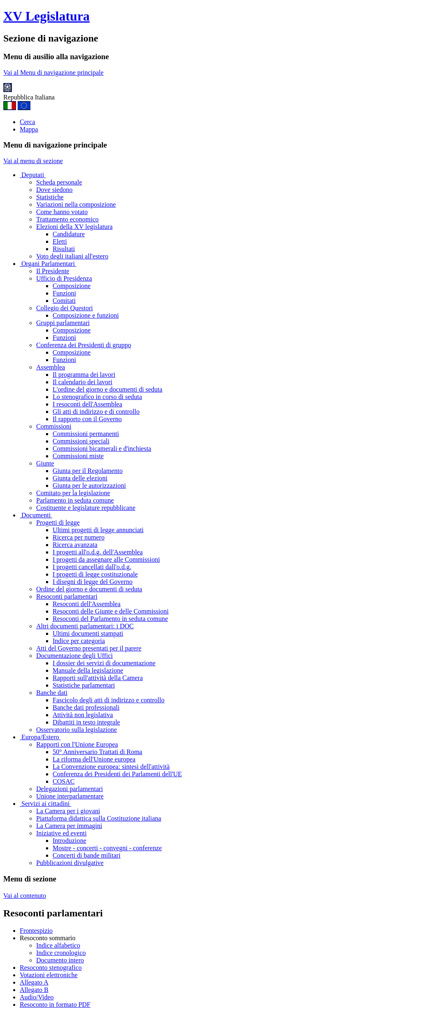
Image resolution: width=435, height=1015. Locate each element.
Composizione (71, 285)
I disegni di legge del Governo (92, 581)
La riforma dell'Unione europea (94, 759)
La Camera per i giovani (68, 810)
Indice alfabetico (58, 945)
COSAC (63, 781)
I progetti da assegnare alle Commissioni (106, 559)
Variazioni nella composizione (76, 204)
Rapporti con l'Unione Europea (77, 744)
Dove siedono (54, 189)
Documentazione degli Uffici (74, 655)
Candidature (69, 234)
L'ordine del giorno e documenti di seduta (107, 389)
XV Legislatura (46, 16)
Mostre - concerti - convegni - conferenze (107, 847)
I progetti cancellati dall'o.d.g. (92, 566)
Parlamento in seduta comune (75, 500)
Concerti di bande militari (86, 855)
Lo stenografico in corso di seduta (97, 396)
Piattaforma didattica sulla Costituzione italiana (98, 818)
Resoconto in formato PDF (55, 1004)
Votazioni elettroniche (49, 974)
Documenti (36, 515)
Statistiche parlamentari (84, 685)
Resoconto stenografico (51, 967)
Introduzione (69, 840)
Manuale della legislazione (88, 670)
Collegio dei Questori (64, 307)
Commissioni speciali (81, 441)
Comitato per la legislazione (73, 492)
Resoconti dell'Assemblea (86, 603)
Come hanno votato (62, 211)
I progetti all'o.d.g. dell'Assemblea (98, 552)
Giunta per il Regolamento (88, 470)
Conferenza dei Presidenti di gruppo (83, 344)
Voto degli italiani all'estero (72, 256)
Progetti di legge (58, 522)
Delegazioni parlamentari (69, 788)
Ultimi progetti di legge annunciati (98, 529)
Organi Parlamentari (48, 263)
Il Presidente (52, 271)
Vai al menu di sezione (33, 160)
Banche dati (51, 692)
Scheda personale (59, 182)
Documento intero (60, 960)
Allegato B (34, 989)
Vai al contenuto (24, 895)
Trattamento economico (67, 219)
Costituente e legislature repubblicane (85, 507)
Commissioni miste (78, 455)
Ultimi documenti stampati (88, 633)
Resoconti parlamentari (66, 596)
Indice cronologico (61, 952)
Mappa (29, 129)
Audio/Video (37, 997)
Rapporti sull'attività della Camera (98, 677)
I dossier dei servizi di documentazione (104, 663)
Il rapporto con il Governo (87, 418)
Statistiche (50, 197)
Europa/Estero (40, 737)
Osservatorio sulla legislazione (76, 729)
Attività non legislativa (83, 714)
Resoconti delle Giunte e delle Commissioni (111, 611)
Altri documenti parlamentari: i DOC (85, 626)
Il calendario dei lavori (82, 381)
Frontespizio (36, 930)
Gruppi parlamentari (63, 322)
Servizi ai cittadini (45, 803)
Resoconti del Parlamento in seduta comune (110, 618)
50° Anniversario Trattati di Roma (97, 751)
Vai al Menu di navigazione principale (53, 72)
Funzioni (64, 293)
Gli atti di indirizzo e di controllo (96, 411)
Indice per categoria (79, 640)
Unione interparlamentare (70, 796)
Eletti (60, 241)
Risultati (64, 248)
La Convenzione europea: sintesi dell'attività (111, 766)
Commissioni (53, 426)
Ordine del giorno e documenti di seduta (89, 589)
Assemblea (50, 367)
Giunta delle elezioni (80, 478)
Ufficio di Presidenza (64, 278)
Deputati (33, 174)
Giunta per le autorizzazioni (89, 485)
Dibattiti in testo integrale (86, 722)
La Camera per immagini (69, 825)
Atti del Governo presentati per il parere (88, 648)
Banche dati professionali (86, 707)
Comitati (64, 300)
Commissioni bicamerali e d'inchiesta (102, 448)
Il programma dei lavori (84, 374)
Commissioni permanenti (86, 433)
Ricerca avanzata (75, 544)
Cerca (27, 121)
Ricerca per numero (78, 537)
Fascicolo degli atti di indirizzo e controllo (108, 700)
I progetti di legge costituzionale (95, 574)
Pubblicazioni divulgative (70, 862)
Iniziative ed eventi (61, 833)
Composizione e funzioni (86, 315)
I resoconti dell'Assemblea (87, 404)
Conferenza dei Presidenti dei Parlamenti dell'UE (117, 773)
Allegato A (34, 982)
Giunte (45, 463)
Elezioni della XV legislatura (74, 226)
